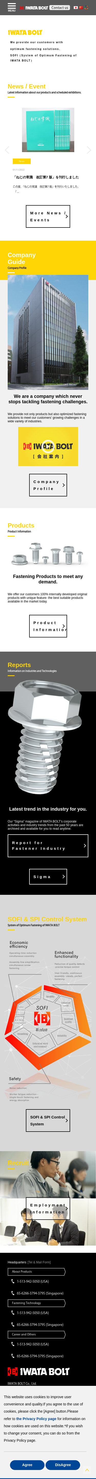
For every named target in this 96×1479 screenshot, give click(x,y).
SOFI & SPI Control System (47, 1120)
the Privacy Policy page (36, 1419)
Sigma (42, 876)
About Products (22, 1271)
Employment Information (48, 1208)
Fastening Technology (26, 1302)
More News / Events (48, 216)
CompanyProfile (47, 485)
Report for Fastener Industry (39, 846)
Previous (7, 150)
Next (89, 150)
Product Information (50, 626)
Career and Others (24, 1334)
